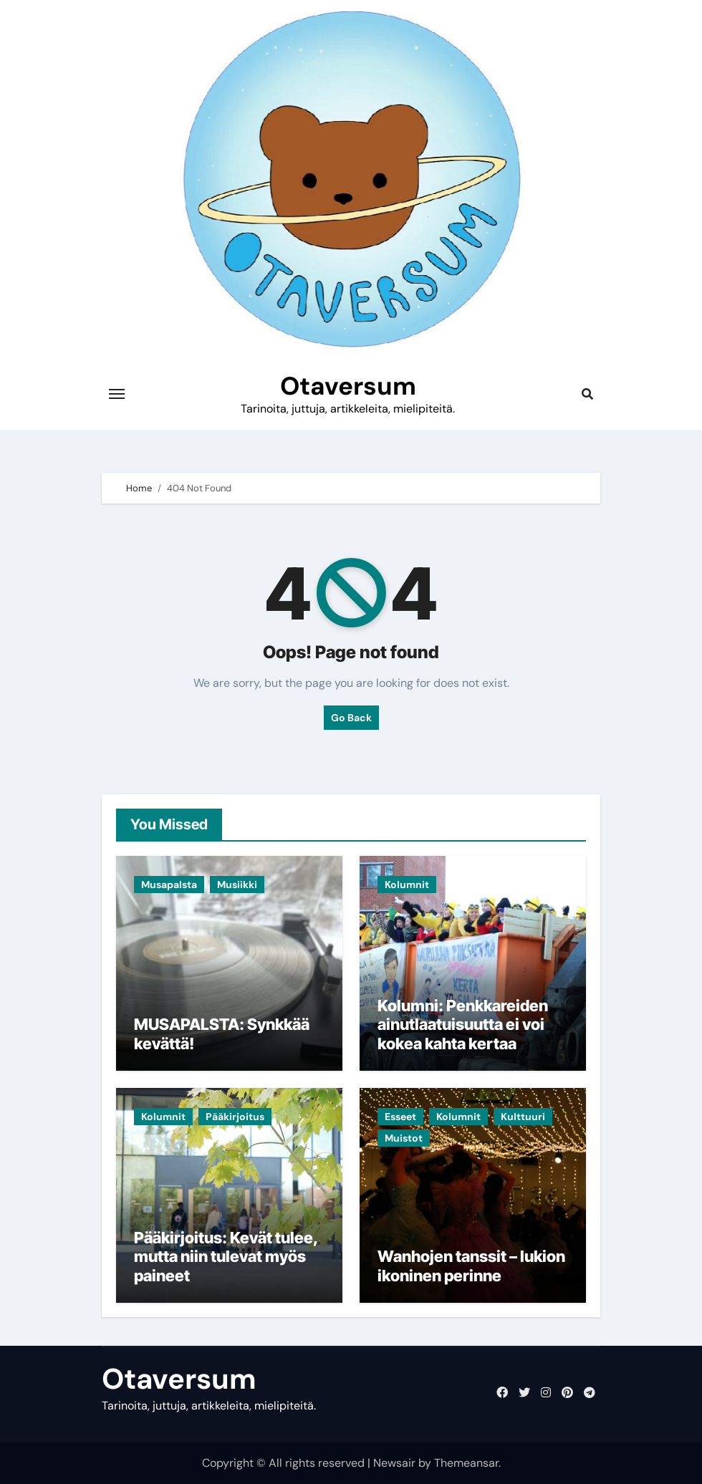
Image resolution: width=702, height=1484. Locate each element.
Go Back (351, 717)
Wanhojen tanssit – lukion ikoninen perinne (471, 1265)
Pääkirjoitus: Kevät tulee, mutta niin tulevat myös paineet (226, 1256)
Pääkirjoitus (235, 1116)
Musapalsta (169, 884)
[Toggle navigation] (117, 394)
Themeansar (466, 1462)
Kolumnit (407, 884)
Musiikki (237, 884)
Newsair (394, 1462)
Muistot (404, 1138)
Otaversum (348, 386)
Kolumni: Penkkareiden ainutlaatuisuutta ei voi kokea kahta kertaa (463, 1024)
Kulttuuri (523, 1116)
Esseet (400, 1116)
